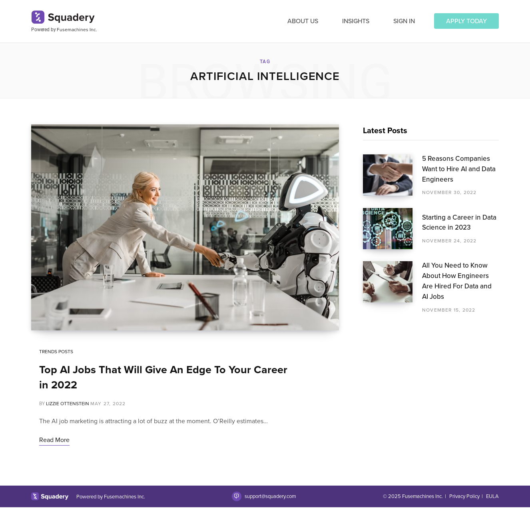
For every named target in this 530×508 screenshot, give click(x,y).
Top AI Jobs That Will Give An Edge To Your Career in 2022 (163, 378)
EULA (492, 497)
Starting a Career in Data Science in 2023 (459, 222)
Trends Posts (56, 352)
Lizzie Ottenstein (67, 404)
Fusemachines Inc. (77, 29)
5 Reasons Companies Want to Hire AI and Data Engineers (459, 169)
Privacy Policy (464, 497)
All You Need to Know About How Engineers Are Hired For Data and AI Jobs (457, 280)
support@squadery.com (270, 497)
